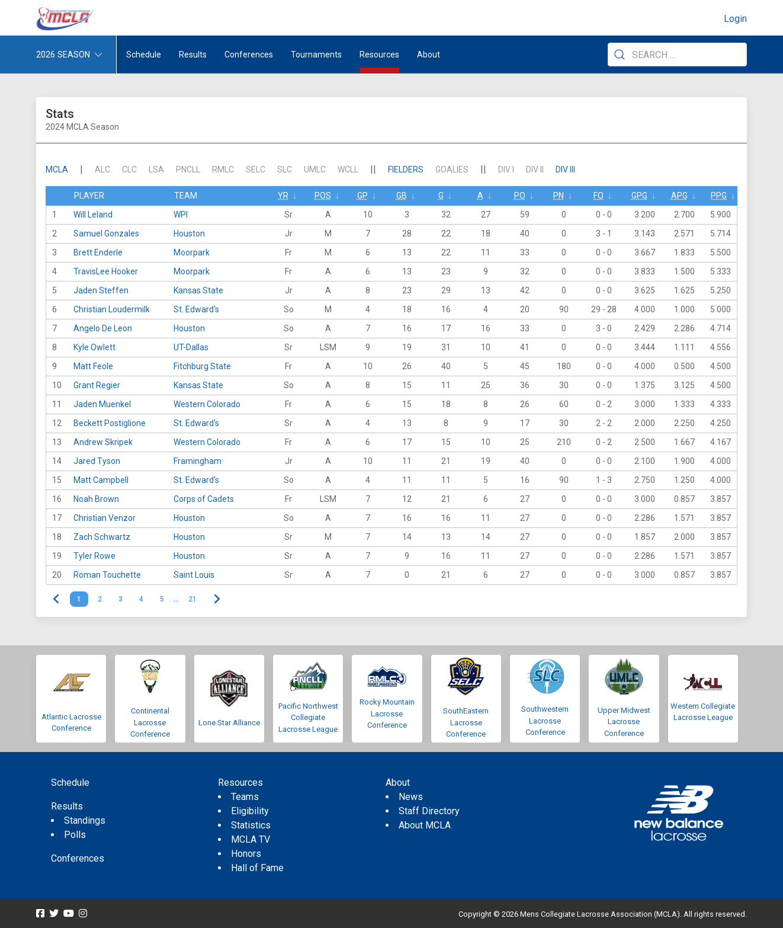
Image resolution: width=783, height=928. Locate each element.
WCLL (348, 169)
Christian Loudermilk (111, 309)
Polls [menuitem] (75, 834)
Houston (189, 233)
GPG (639, 195)
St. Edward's (196, 309)
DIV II (535, 169)
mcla (57, 169)
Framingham (198, 461)
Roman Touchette (107, 575)
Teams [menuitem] (245, 796)
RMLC (223, 169)
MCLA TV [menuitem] (250, 839)
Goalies (451, 169)
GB (401, 195)
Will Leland (93, 214)
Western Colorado (207, 404)
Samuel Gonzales (106, 233)
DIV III (565, 169)
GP (362, 195)
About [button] (428, 54)
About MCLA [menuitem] (425, 825)
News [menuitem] (411, 796)
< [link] (57, 599)
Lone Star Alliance (229, 722)
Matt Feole (93, 366)
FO (598, 195)
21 (192, 599)
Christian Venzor (104, 518)
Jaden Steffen (101, 290)
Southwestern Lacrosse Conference (545, 721)
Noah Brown (96, 499)
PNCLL (188, 169)
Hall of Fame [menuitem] (257, 867)
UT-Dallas (191, 347)
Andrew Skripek (103, 442)
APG (679, 195)
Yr (283, 195)
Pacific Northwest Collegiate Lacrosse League (308, 718)
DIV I (506, 169)
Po (519, 195)
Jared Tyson (96, 461)
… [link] (176, 599)
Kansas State (198, 290)
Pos (323, 195)
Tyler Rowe (94, 556)
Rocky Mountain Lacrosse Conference (387, 713)
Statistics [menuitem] (251, 825)
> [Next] (216, 599)
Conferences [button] (248, 54)
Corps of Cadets (204, 499)
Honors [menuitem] (246, 853)
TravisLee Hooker (105, 271)
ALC (102, 169)
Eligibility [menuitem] (250, 811)
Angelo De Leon (102, 328)
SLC (284, 169)
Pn (558, 195)
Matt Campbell (101, 480)
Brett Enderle (98, 252)
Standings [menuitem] (84, 820)
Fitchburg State (202, 366)
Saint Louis (194, 575)
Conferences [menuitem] (77, 858)
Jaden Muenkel (102, 404)
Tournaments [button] (316, 54)
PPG (719, 195)
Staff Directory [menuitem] (429, 811)
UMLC (315, 169)
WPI (181, 214)
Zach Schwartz (101, 537)
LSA (156, 169)
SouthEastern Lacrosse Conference (466, 722)
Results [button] (193, 54)
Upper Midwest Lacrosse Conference (624, 722)
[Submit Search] (619, 54)
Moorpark (192, 252)
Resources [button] (379, 54)
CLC (129, 169)
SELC (255, 169)
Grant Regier (96, 385)
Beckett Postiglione (109, 423)
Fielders (405, 169)
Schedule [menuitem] (143, 54)
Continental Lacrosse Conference (150, 722)
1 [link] (79, 599)
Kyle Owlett (94, 347)
